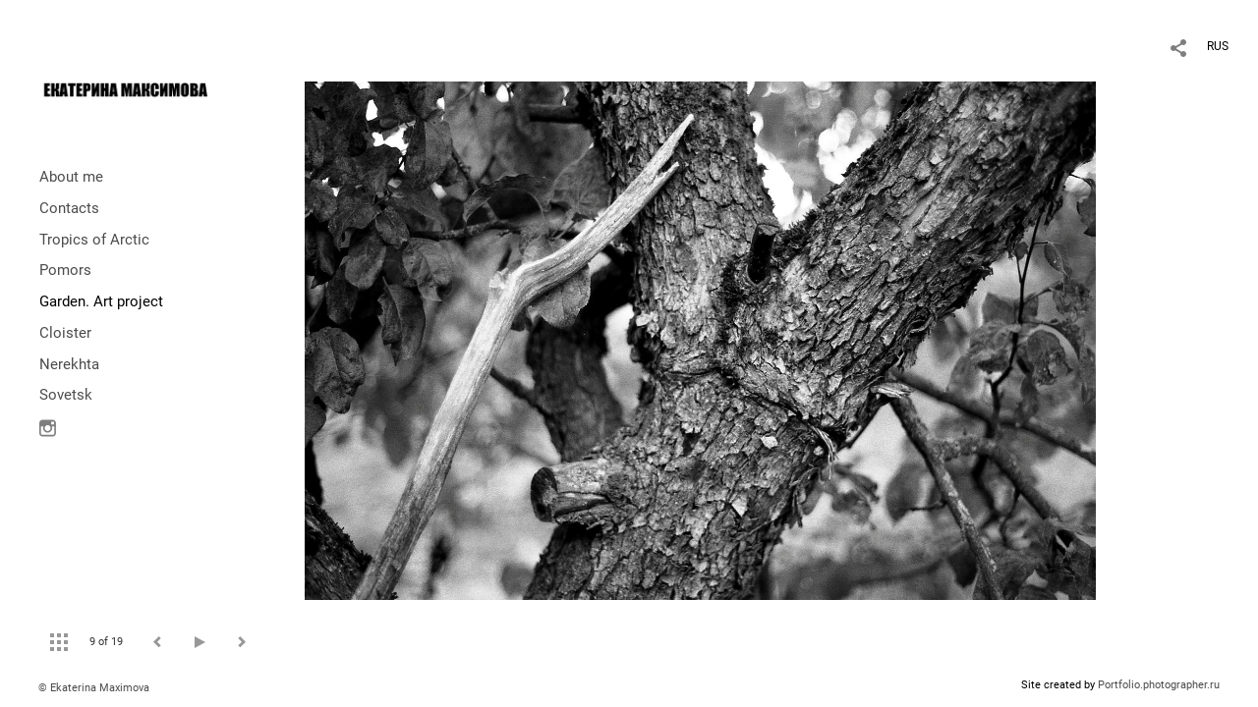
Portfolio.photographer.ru (1159, 685)
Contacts (69, 208)
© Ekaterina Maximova (93, 687)
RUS (1218, 46)
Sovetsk (65, 395)
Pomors (65, 270)
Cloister (65, 333)
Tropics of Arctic (94, 239)
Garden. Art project (101, 301)
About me (71, 177)
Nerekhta (69, 364)
